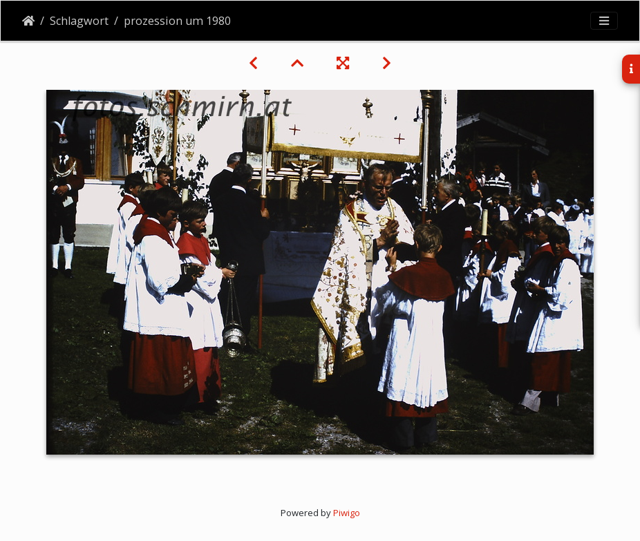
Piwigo (346, 512)
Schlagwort (79, 20)
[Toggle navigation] (604, 21)
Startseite (28, 20)
